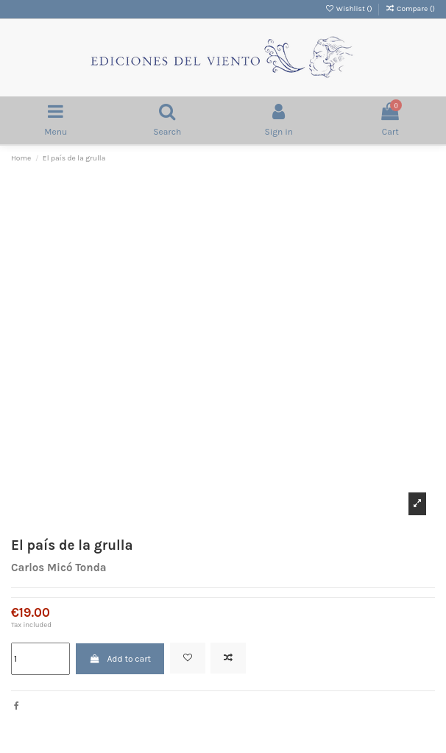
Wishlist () (349, 8)
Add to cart (120, 659)
